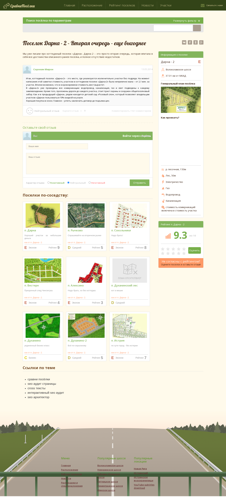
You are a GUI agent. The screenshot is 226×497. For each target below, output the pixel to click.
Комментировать (121, 110)
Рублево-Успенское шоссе (108, 476)
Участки (165, 5)
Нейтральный (76, 182)
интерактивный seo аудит (47, 393)
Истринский (141, 473)
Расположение (92, 5)
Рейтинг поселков (122, 5)
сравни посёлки (39, 379)
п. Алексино (76, 285)
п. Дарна (30, 230)
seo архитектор (39, 398)
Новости (148, 5)
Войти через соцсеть (137, 136)
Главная (69, 5)
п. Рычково (75, 230)
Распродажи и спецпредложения (72, 485)
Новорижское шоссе (109, 470)
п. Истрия (117, 340)
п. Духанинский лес (124, 285)
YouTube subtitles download (144, 487)
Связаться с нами (214, 5)
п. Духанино (32, 340)
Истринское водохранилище (143, 480)
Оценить (194, 250)
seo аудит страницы (42, 384)
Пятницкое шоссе (107, 482)
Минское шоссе (106, 491)
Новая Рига (140, 469)
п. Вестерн (31, 285)
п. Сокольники (121, 230)
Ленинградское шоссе (110, 486)
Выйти (146, 136)
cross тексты (37, 388)
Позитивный (56, 182)
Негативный (97, 182)
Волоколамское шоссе (110, 466)
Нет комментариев (141, 110)
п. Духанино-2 (77, 340)
